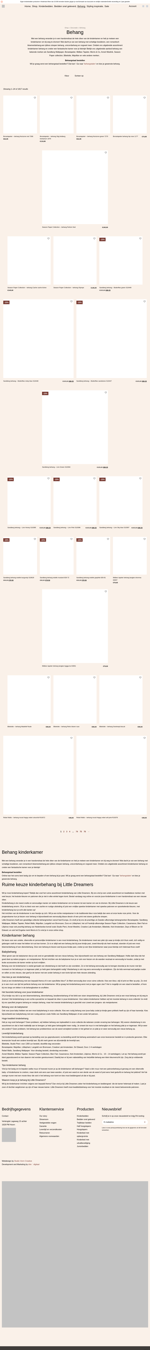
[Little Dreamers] (3, 6)
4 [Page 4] (69, 832)
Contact (5, 1116)
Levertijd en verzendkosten (50, 1129)
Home (28, 6)
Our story (43, 1116)
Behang (81, 6)
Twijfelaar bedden (84, 1123)
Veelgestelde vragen (47, 1123)
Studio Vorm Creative (23, 1161)
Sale (107, 6)
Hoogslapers (82, 1129)
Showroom (43, 1119)
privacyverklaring (116, 1128)
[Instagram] (106, 1134)
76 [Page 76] (85, 832)
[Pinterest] (109, 1134)
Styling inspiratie (95, 6)
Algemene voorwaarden (49, 1136)
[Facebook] (103, 1134)
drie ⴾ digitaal (33, 1164)
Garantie (43, 1126)
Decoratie (74, 28)
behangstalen (89, 64)
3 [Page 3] (66, 832)
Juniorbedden (82, 1146)
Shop (34, 6)
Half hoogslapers (84, 1126)
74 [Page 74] (77, 832)
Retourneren (44, 1133)
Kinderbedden (46, 6)
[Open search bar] (139, 6)
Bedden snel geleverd (65, 6)
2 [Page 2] (63, 832)
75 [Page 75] (81, 832)
